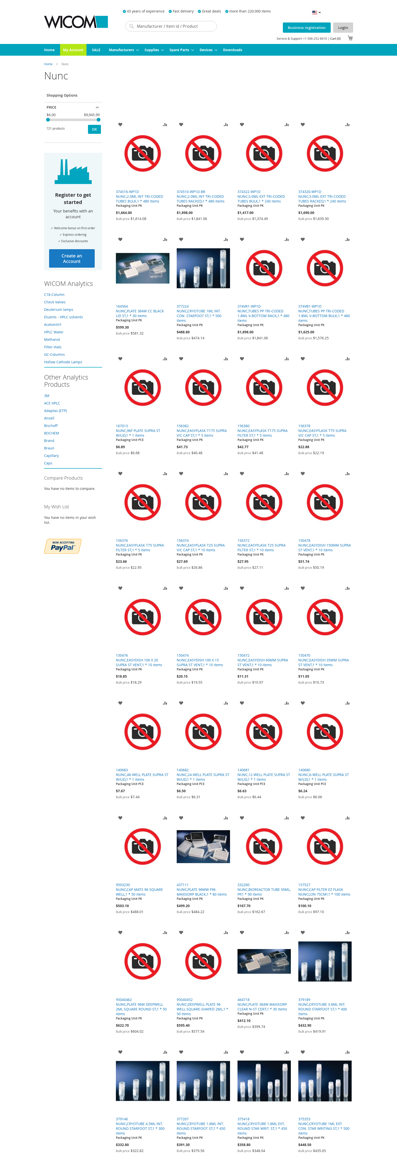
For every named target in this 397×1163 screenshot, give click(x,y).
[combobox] (171, 26)
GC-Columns (54, 354)
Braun (49, 448)
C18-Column (54, 294)
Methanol (52, 339)
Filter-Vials (53, 347)
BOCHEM (51, 433)
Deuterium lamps (58, 309)
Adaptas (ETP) (55, 410)
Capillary (51, 455)
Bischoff (51, 425)
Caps (48, 463)
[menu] (198, 50)
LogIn (343, 27)
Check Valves (55, 302)
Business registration (307, 27)
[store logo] (76, 22)
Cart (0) (335, 38)
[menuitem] (49, 50)
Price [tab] (51, 107)
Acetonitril (52, 324)
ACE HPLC (52, 403)
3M (46, 395)
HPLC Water (54, 332)
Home (48, 64)
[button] (316, 12)
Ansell (49, 418)
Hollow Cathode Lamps (63, 362)
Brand (49, 440)
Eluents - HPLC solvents (63, 317)
